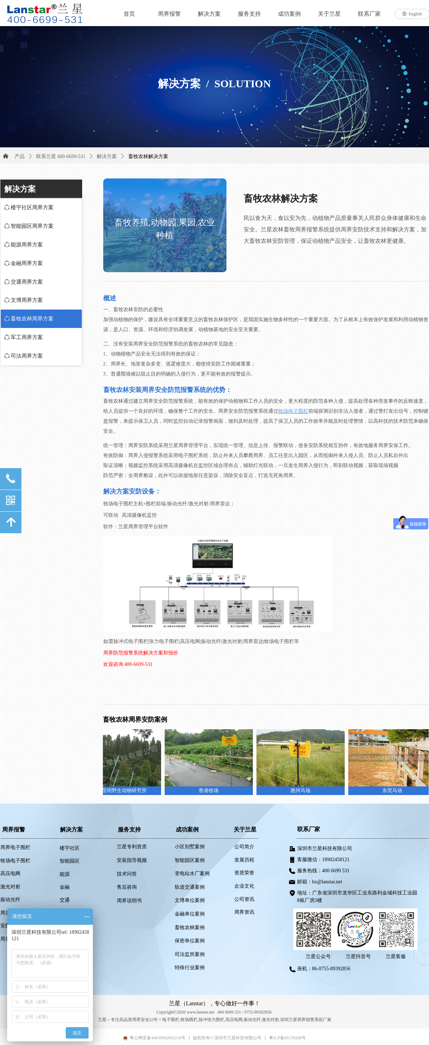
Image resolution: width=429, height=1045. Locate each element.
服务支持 (249, 14)
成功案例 (289, 14)
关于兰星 (329, 14)
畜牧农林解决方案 (148, 156)
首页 (129, 14)
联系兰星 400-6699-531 (61, 156)
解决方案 (209, 14)
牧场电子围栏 (293, 411)
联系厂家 (369, 14)
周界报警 (169, 14)
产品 (20, 156)
